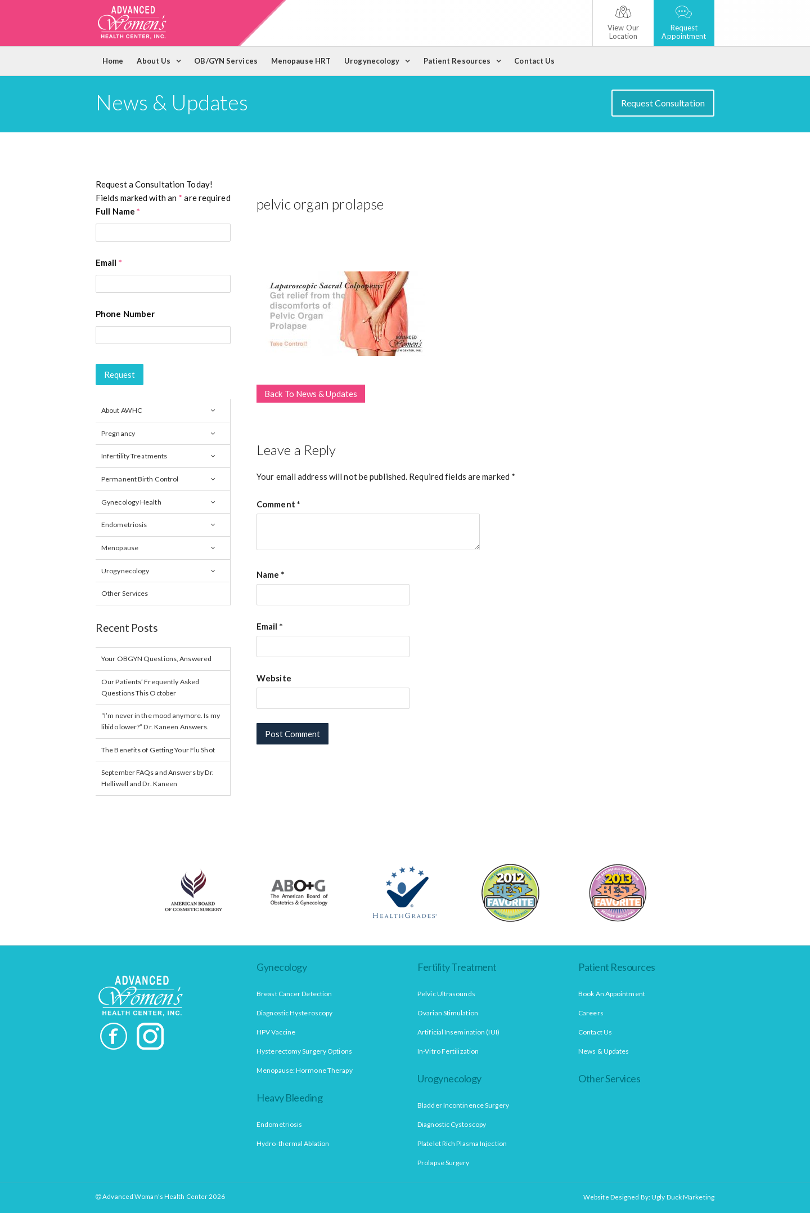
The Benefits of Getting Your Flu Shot (158, 750)
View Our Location (623, 23)
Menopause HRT (301, 60)
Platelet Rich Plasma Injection (462, 1143)
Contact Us (534, 60)
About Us (153, 60)
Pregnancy (118, 433)
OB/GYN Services (226, 60)
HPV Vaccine (275, 1032)
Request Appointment (684, 23)
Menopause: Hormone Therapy (304, 1070)
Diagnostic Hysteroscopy (294, 1013)
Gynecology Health (131, 502)
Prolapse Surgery (443, 1162)
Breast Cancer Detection (294, 993)
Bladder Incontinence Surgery (463, 1105)
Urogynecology (371, 60)
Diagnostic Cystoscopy (451, 1124)
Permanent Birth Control (139, 479)
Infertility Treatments (134, 456)
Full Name (118, 211)
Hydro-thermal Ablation (292, 1143)
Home (112, 60)
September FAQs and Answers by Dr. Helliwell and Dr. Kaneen (157, 778)
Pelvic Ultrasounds (446, 993)
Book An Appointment (611, 993)
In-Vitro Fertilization (448, 1051)
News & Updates (603, 1051)
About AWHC (121, 410)
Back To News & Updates (310, 394)
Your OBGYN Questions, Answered (156, 658)
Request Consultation (663, 102)
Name (270, 574)
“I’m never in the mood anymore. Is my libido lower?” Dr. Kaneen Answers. (160, 721)
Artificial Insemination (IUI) (458, 1032)
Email (109, 262)
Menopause (119, 547)
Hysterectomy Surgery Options (304, 1051)
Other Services (124, 593)
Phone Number (125, 314)
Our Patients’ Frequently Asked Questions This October (150, 687)
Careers (591, 1013)
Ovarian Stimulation (447, 1013)
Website (273, 678)
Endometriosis (124, 524)
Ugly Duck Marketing (682, 1197)
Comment (278, 504)
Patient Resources (457, 60)
